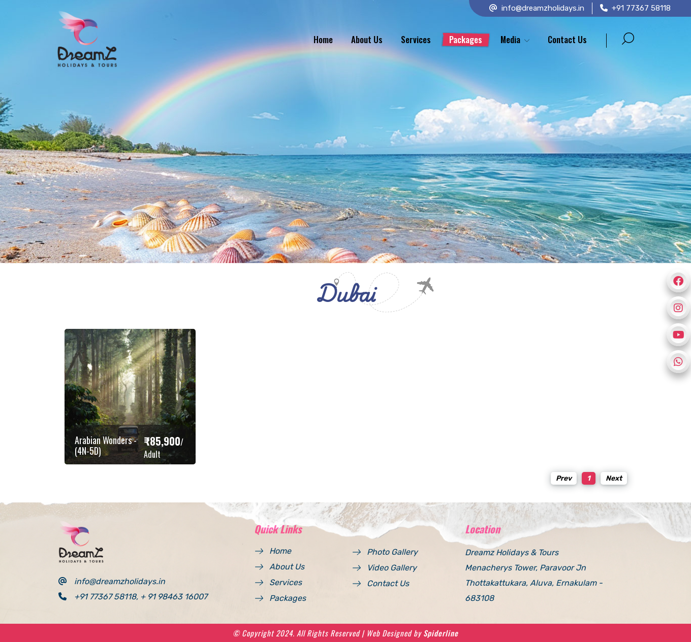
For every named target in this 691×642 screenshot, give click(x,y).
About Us (367, 39)
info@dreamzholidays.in (536, 8)
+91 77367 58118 (635, 8)
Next (614, 478)
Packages (465, 39)
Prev (564, 478)
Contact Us (567, 39)
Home (323, 39)
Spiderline (440, 632)
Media (510, 39)
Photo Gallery (392, 552)
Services (416, 39)
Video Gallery (392, 567)
